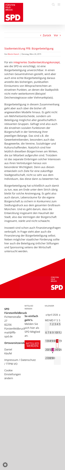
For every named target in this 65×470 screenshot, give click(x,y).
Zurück (47, 35)
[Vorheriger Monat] (46, 315)
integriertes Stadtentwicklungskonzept (36, 62)
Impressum (11, 360)
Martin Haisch (13, 54)
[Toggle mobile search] (53, 4)
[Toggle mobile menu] (59, 4)
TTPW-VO (11, 364)
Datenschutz (28, 360)
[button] (5, 465)
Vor (56, 35)
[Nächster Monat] (59, 315)
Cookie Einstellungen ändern (12, 374)
